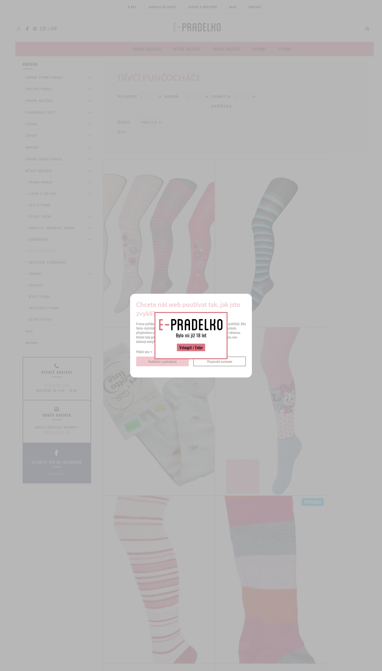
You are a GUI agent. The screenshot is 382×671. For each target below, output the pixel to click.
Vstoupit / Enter (191, 347)
